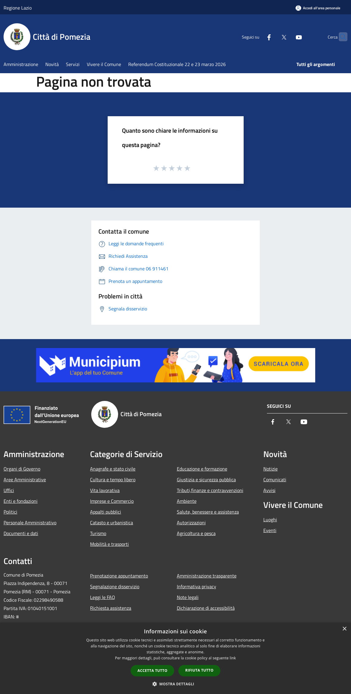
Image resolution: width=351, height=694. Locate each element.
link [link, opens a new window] (233, 658)
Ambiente (187, 501)
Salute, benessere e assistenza (208, 511)
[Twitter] (272, 36)
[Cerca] (340, 37)
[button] (175, 684)
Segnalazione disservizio (114, 586)
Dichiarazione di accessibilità (206, 608)
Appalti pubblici (105, 511)
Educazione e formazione (202, 468)
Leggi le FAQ (102, 597)
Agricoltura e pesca (196, 533)
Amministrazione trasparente (206, 575)
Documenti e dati (21, 533)
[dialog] (175, 658)
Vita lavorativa (105, 490)
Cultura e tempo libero (112, 479)
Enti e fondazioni (21, 501)
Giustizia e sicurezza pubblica (206, 479)
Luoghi (270, 519)
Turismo (98, 533)
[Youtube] (287, 36)
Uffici (9, 490)
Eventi (269, 530)
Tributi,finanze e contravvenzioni (210, 490)
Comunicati (274, 479)
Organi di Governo (22, 468)
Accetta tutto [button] (152, 670)
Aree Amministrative (25, 479)
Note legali (188, 597)
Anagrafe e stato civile (112, 468)
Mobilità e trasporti (109, 544)
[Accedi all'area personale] (317, 7)
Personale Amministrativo (30, 522)
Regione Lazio (18, 7)
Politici (10, 511)
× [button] (344, 629)
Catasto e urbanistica (111, 522)
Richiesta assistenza (110, 608)
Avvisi (269, 490)
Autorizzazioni (191, 522)
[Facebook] (257, 36)
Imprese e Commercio (112, 501)
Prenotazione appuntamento (119, 575)
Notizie (270, 468)
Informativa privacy (196, 586)
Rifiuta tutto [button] (199, 670)
